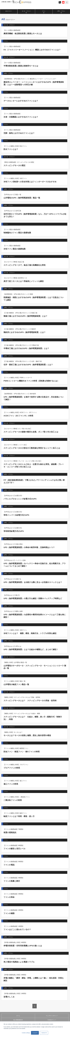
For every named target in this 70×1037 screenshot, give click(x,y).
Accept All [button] (35, 1032)
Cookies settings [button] (26, 1032)
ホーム (18, 1015)
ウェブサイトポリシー (52, 1015)
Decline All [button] (44, 1032)
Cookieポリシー (52, 1020)
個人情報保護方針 (18, 1020)
